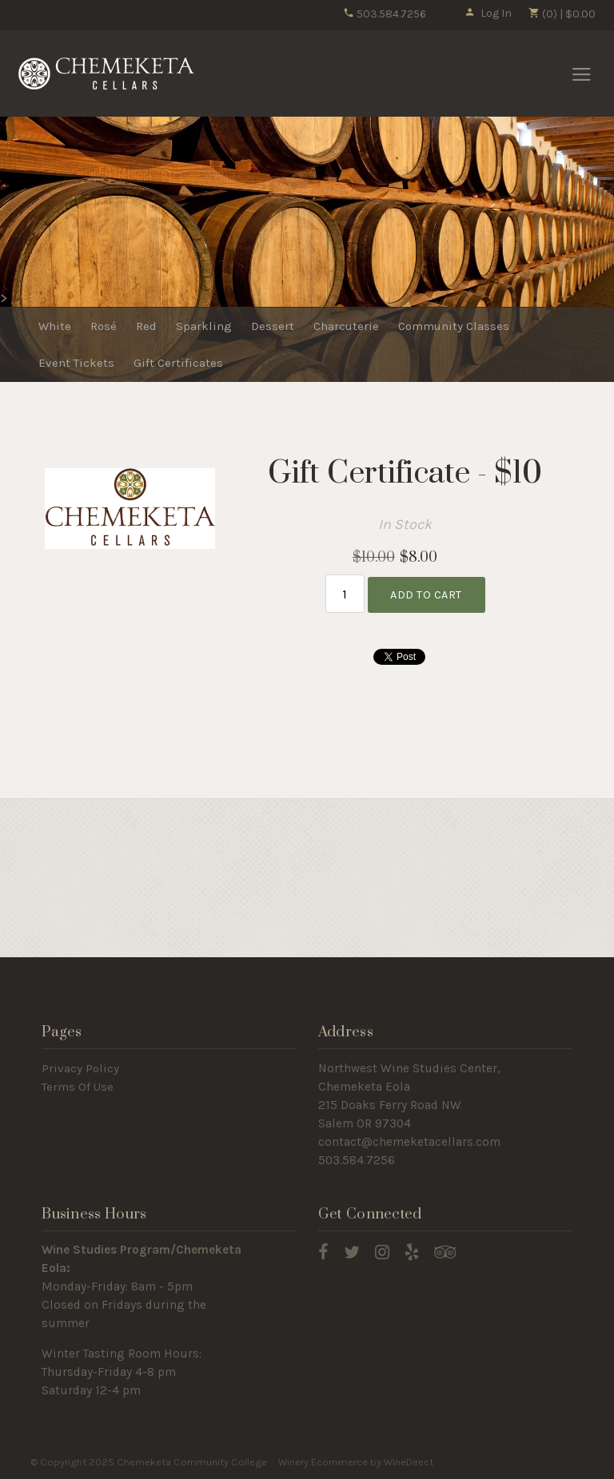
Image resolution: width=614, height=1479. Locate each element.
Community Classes (453, 326)
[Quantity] (345, 593)
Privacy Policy (80, 1067)
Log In (488, 13)
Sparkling (204, 326)
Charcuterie (346, 326)
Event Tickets (76, 363)
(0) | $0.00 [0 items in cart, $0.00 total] (562, 14)
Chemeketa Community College (106, 74)
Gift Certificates (178, 363)
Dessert (272, 326)
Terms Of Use (78, 1086)
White (54, 326)
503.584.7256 (384, 14)
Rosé (103, 326)
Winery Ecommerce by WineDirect (355, 1462)
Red (146, 326)
